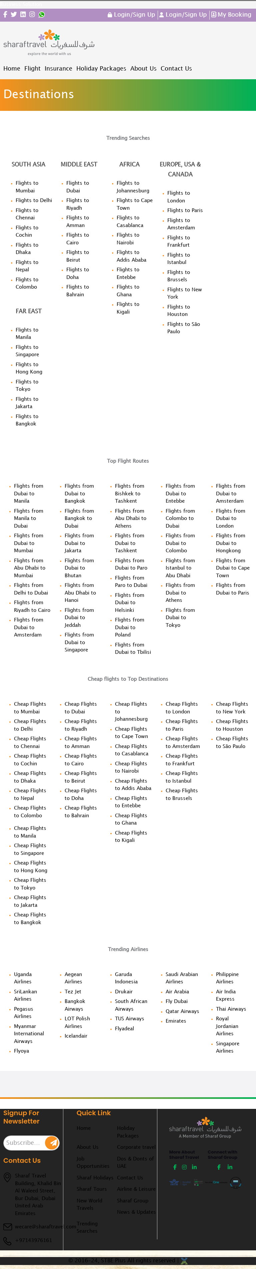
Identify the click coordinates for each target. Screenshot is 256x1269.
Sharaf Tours (92, 1189)
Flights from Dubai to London (230, 519)
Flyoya (21, 1051)
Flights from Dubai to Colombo (180, 543)
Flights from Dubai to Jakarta (79, 543)
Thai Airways (231, 1009)
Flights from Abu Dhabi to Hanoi (80, 593)
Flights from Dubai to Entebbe (180, 494)
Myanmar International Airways (29, 1034)
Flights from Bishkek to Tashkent (129, 494)
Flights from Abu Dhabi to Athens (130, 519)
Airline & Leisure (136, 1189)
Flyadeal (124, 1029)
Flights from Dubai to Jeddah (79, 618)
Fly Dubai (177, 1001)
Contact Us (130, 1178)
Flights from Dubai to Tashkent (129, 543)
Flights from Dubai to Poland (129, 627)
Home (84, 1128)
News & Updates (136, 1212)
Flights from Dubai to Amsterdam (28, 627)
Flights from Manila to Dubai (28, 519)
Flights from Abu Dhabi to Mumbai (29, 568)
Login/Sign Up (133, 15)
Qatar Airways (182, 1011)
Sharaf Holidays (95, 1178)
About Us (88, 1147)
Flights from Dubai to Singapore (79, 642)
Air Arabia (177, 992)
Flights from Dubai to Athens (180, 593)
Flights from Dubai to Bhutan (79, 568)
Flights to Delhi (34, 200)
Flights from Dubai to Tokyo (180, 618)
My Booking (234, 15)
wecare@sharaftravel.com (45, 1227)
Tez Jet (73, 992)
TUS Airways (129, 1019)
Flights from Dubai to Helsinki (129, 603)
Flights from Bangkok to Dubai (79, 519)
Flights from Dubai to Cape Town (233, 568)
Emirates (176, 1021)
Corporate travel (136, 1147)
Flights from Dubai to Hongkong (230, 543)
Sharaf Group (132, 1201)
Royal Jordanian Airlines (227, 1026)
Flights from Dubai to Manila (28, 494)
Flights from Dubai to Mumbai (28, 543)
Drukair (124, 992)
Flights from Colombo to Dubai (180, 519)
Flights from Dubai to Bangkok (79, 494)
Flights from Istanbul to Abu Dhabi (180, 568)
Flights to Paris (185, 210)
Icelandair (76, 1036)
